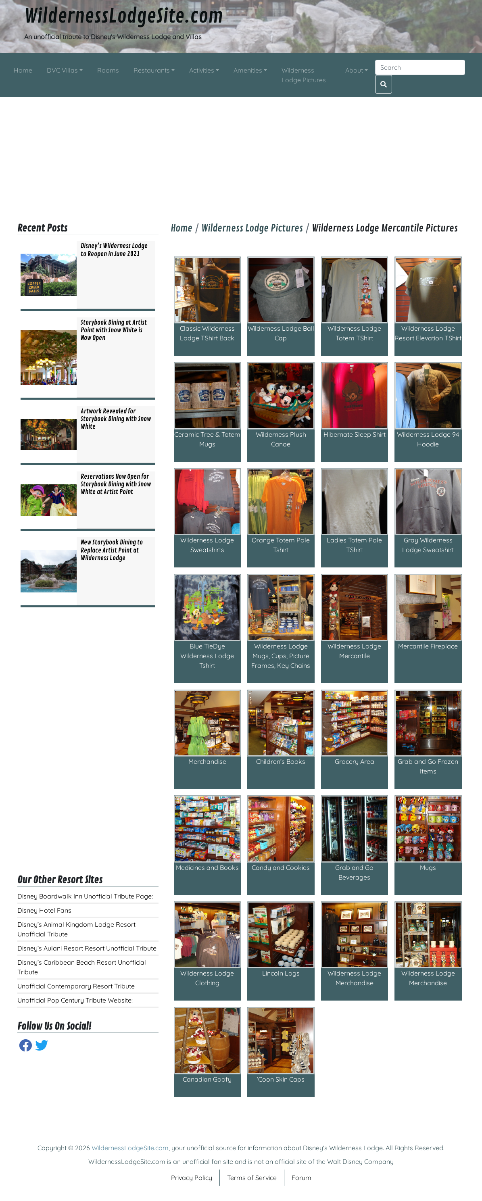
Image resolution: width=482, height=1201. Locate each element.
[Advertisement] (241, 153)
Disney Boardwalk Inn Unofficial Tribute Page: (85, 896)
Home (181, 228)
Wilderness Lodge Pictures (252, 228)
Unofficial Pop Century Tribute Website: (75, 1000)
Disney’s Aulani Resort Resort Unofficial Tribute (86, 948)
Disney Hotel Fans (44, 910)
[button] (65, 70)
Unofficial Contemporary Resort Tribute (76, 986)
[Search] (420, 67)
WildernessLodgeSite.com (123, 16)
